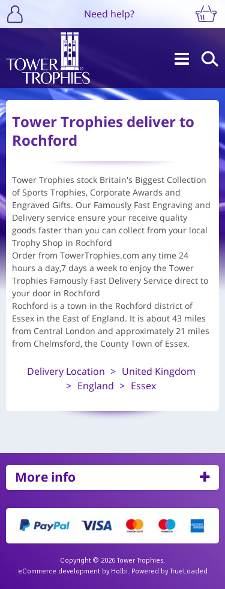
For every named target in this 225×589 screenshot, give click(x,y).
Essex (143, 385)
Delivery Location (66, 371)
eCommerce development (59, 571)
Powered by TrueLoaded (169, 571)
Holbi (119, 571)
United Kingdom (159, 371)
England (95, 385)
